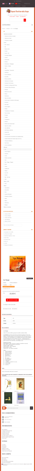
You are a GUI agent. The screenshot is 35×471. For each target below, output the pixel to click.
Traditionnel (7, 168)
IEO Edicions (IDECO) (9, 130)
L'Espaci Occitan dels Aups (7, 430)
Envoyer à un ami (7, 308)
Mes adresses (4, 460)
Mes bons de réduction (6, 462)
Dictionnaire (7, 59)
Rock (6, 164)
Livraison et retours (5, 434)
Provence (6, 102)
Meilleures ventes (5, 448)
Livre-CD (6, 172)
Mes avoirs (4, 458)
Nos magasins (4, 429)
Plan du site (4, 438)
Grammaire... (16, 405)
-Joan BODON (7, 219)
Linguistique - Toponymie (9, 70)
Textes (6, 166)
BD (5, 46)
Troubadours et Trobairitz (9, 110)
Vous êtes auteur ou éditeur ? (7, 435)
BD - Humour (7, 44)
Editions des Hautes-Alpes (9, 123)
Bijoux (6, 200)
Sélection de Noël (8, 38)
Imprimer (15, 308)
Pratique (6, 115)
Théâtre (6, 117)
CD (11, 28)
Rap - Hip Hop (7, 177)
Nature (6, 93)
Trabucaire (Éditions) (8, 140)
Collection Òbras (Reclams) (10, 87)
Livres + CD (7, 53)
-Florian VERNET (7, 215)
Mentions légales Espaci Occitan (8, 436)
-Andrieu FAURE (7, 213)
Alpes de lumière (8, 98)
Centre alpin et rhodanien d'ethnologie (12, 100)
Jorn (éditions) (7, 128)
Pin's (6, 192)
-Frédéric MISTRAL (8, 217)
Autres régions (7, 106)
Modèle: (4, 282)
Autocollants (7, 187)
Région (6, 170)
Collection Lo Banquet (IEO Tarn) (11, 85)
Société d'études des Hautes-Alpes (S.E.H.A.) (13, 138)
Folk (5, 160)
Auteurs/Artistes (8, 211)
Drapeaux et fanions (8, 196)
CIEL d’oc (6, 241)
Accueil (3, 28)
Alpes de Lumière (8, 125)
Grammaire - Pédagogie (9, 63)
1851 (6, 68)
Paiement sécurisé (5, 433)
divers (6, 198)
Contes (6, 51)
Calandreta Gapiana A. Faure (9, 235)
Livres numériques (8, 145)
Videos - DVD (6, 181)
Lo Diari (5, 243)
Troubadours (7, 119)
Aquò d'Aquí (6, 237)
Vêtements (7, 202)
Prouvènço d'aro (7, 239)
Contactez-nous (27, 3)
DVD (6, 183)
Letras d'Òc (7, 132)
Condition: (5, 284)
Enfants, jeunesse (8, 157)
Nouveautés (4, 446)
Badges (6, 204)
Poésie (6, 108)
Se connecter (22, 16)
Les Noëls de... (5, 405)
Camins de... (16, 391)
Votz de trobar (7, 113)
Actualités (24, 6)
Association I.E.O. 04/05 (8, 232)
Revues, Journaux (7, 207)
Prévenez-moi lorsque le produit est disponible (11, 291)
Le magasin (11, 6)
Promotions (4, 447)
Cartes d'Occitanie (8, 194)
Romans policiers (8, 78)
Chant (6, 155)
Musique (8, 28)
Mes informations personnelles (7, 461)
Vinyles (6, 175)
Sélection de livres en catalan (10, 36)
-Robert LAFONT (7, 221)
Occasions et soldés (8, 40)
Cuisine (6, 57)
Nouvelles (6, 76)
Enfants (6, 61)
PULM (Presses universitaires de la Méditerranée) (14, 136)
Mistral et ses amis (8, 91)
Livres (5, 42)
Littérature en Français (9, 81)
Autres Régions (7, 151)
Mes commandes (5, 457)
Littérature (6, 72)
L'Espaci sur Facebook (8, 245)
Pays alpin (7, 104)
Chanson (6, 153)
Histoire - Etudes (8, 66)
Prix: (4, 293)
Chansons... (4, 391)
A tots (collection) (8, 74)
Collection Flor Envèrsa (9, 83)
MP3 (5, 179)
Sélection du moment (8, 34)
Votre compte (12, 16)
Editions (6, 121)
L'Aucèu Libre (7, 134)
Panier (17, 16)
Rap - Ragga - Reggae (9, 162)
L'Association (17, 6)
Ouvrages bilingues (8, 55)
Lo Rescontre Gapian (8, 233)
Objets (5, 185)
